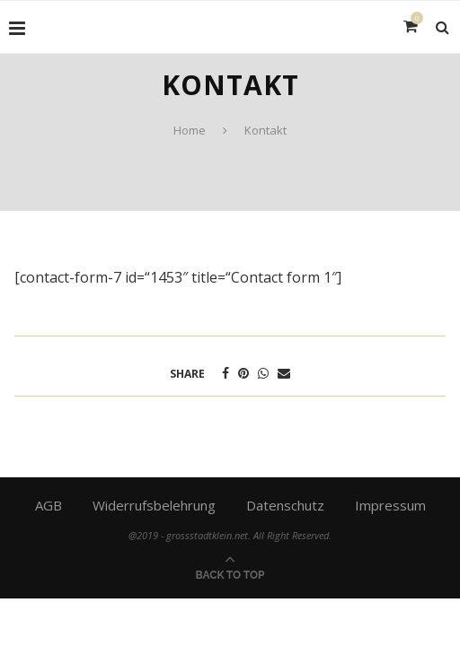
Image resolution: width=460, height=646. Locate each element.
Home (189, 130)
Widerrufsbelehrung (154, 505)
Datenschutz (285, 505)
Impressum (390, 505)
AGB (48, 505)
